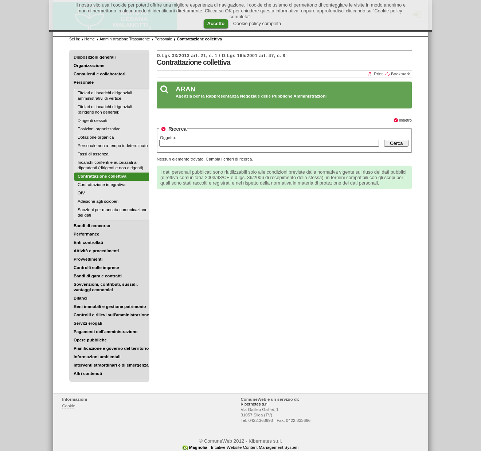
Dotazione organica (96, 137)
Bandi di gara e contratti (98, 276)
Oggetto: (168, 137)
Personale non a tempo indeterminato (113, 145)
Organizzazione (89, 65)
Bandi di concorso (92, 225)
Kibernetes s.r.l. (255, 404)
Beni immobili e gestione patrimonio (110, 306)
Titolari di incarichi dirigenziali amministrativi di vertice (105, 95)
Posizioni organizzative (99, 129)
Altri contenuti (88, 373)
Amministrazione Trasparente (124, 39)
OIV (81, 193)
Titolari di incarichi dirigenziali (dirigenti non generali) (105, 109)
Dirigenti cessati (92, 120)
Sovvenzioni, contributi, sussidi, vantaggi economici (106, 287)
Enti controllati (88, 242)
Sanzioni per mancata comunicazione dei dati (113, 212)
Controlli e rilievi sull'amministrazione (111, 315)
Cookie (68, 406)
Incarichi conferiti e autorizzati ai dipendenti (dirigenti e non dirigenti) (110, 165)
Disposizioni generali (95, 57)
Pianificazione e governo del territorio (111, 348)
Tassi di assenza (93, 154)
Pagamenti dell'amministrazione (105, 331)
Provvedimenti (88, 259)
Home (90, 39)
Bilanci (80, 298)
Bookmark (400, 74)
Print (378, 74)
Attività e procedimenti (96, 251)
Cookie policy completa (257, 23)
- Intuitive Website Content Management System (243, 447)
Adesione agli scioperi (98, 201)
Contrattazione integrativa (101, 184)
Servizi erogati (88, 323)
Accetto (216, 23)
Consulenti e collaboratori (99, 74)
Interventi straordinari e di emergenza (111, 365)
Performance (86, 234)
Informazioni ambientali (97, 357)
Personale (84, 82)
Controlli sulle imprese (96, 267)
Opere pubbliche (90, 340)
